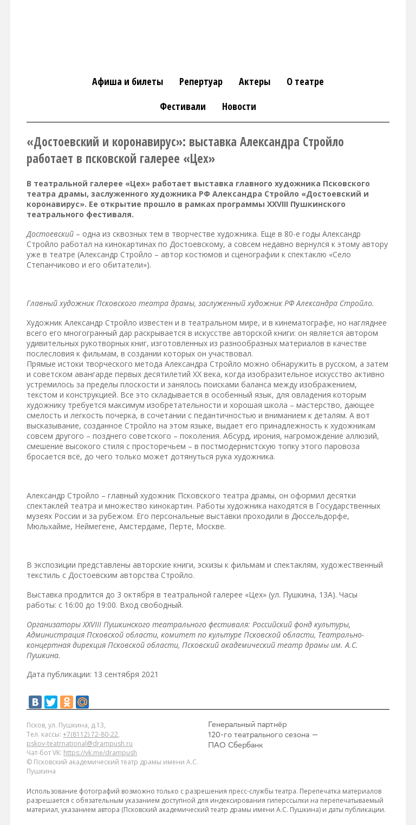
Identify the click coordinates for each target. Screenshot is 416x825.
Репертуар (201, 81)
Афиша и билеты (127, 81)
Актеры (254, 81)
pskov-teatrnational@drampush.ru (80, 743)
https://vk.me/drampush (100, 752)
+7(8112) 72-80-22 (90, 734)
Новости (239, 106)
